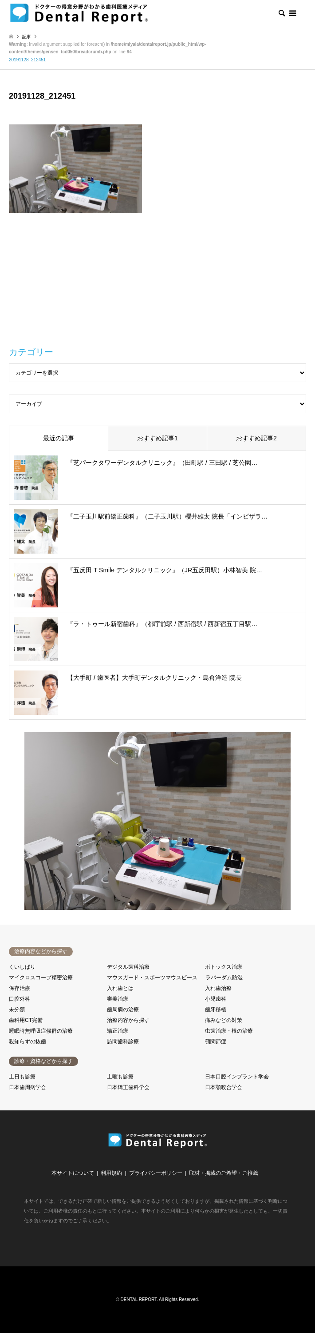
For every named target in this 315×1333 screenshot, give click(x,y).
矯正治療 (117, 1031)
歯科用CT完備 (26, 1020)
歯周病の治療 (123, 1009)
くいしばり (22, 967)
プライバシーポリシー (155, 1173)
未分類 (17, 1009)
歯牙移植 (215, 1009)
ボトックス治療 (223, 967)
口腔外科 (19, 999)
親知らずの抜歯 (27, 1041)
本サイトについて (72, 1173)
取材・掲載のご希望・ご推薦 (223, 1173)
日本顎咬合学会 (223, 1087)
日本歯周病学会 (27, 1087)
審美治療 (117, 999)
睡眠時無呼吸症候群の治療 (41, 1031)
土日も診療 (22, 1077)
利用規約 (111, 1173)
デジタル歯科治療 (128, 967)
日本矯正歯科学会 (128, 1087)
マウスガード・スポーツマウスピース (152, 977)
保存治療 (19, 988)
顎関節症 (215, 1041)
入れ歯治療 (218, 988)
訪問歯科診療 (123, 1041)
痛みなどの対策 (223, 1020)
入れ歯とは (120, 988)
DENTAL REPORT (139, 1299)
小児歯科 (215, 999)
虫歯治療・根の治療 (229, 1031)
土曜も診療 (120, 1077)
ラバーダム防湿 (224, 977)
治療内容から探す (128, 1020)
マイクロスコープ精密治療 (41, 977)
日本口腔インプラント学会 (237, 1077)
